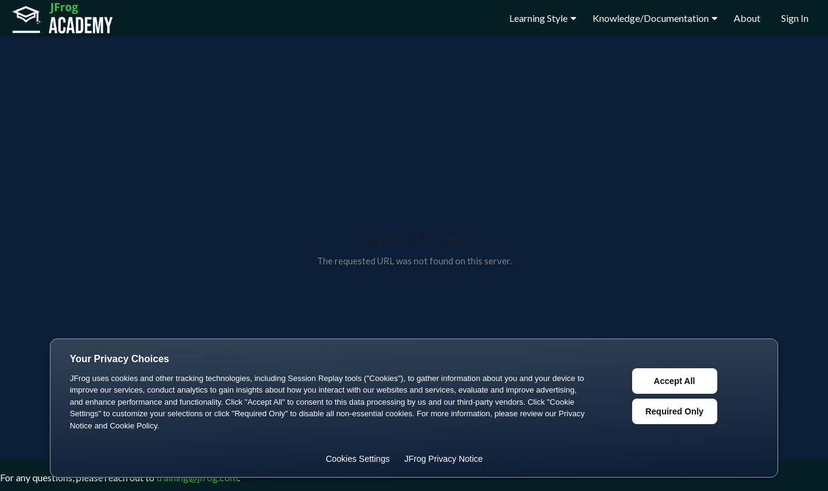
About (747, 18)
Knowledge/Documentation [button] (655, 18)
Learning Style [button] (542, 18)
